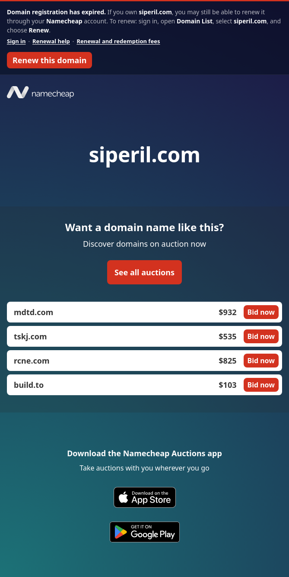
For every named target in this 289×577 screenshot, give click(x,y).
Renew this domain (49, 60)
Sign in (16, 41)
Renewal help (51, 41)
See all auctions (144, 272)
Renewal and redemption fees (118, 41)
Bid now (261, 312)
